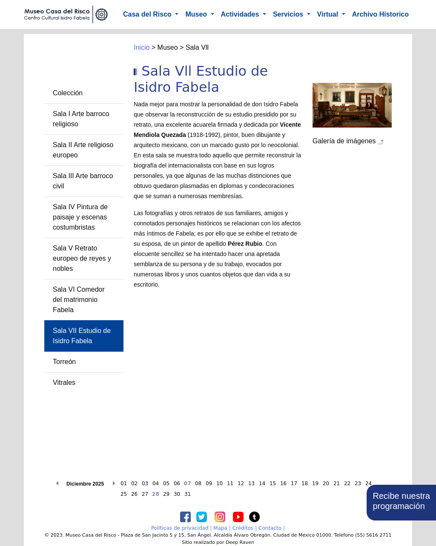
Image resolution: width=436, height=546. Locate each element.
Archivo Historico (380, 14)
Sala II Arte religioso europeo (83, 150)
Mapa (220, 528)
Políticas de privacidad (180, 528)
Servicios (289, 14)
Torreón (64, 361)
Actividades (241, 14)
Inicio (141, 47)
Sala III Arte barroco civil (83, 181)
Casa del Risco (148, 14)
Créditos (243, 528)
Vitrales (64, 382)
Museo (197, 14)
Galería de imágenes (344, 141)
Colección (68, 93)
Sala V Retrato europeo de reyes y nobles (82, 258)
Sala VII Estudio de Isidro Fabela (82, 335)
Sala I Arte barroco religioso (81, 119)
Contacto (269, 528)
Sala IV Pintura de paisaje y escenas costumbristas (80, 217)
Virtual (328, 14)
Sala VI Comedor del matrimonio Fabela (79, 299)
